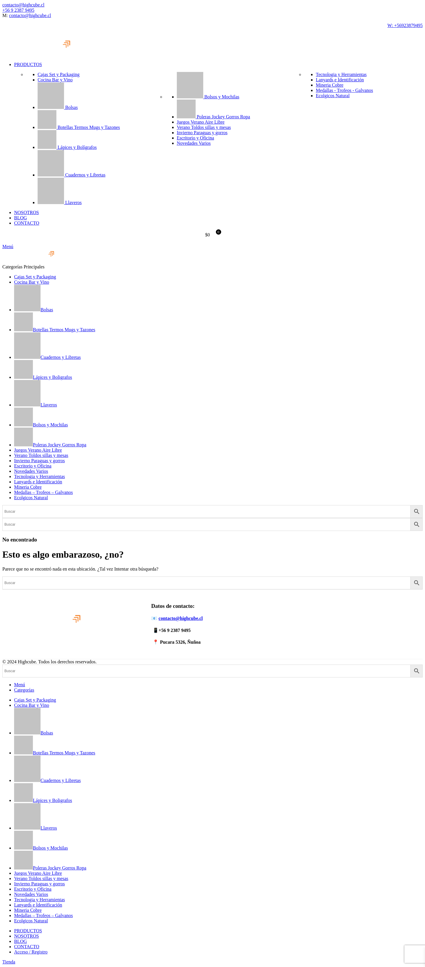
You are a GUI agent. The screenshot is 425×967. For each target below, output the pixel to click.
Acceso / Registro (31, 951)
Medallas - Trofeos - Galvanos (344, 90)
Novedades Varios (194, 143)
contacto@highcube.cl (23, 4)
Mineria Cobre (329, 85)
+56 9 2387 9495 (18, 10)
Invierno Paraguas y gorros (202, 132)
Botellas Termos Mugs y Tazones (79, 127)
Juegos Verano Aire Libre (201, 122)
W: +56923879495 (405, 25)
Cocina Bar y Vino (55, 79)
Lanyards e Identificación (340, 79)
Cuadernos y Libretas (71, 174)
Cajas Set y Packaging (59, 74)
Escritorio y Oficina (195, 137)
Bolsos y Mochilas (208, 96)
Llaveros (60, 202)
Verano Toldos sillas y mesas (204, 127)
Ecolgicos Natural (333, 95)
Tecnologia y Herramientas (341, 74)
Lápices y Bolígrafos (67, 147)
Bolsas (58, 107)
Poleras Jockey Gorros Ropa (213, 116)
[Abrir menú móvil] (7, 246)
